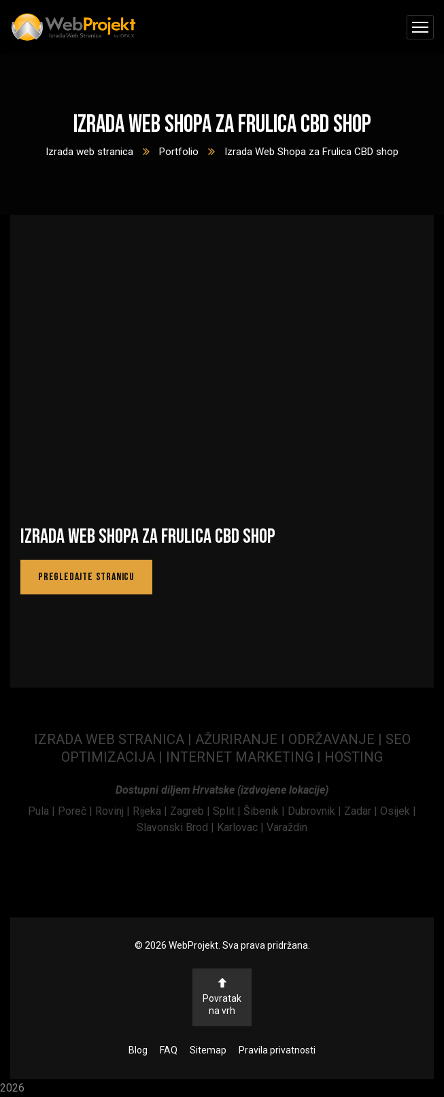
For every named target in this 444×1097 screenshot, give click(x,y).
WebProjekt (193, 945)
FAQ (168, 1050)
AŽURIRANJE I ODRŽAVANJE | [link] (290, 739)
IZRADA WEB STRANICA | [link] (114, 739)
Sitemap (208, 1050)
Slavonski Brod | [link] (175, 827)
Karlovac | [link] (239, 827)
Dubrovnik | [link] (316, 811)
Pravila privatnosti (277, 1050)
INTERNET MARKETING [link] (239, 757)
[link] (43, 811)
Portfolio (179, 152)
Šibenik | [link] (265, 811)
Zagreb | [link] (191, 811)
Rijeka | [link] (151, 811)
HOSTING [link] (353, 757)
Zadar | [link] (362, 811)
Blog (138, 1050)
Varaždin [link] (287, 827)
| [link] (318, 757)
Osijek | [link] (398, 811)
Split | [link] (228, 811)
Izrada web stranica (89, 152)
